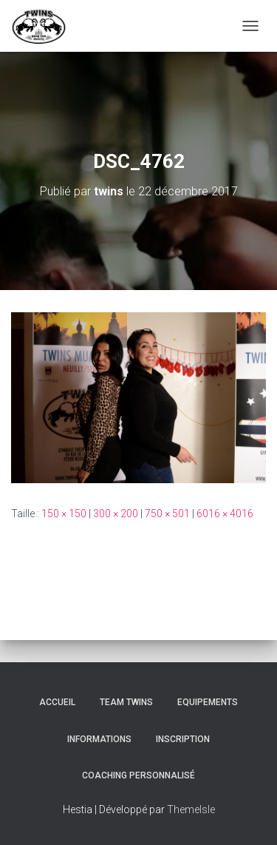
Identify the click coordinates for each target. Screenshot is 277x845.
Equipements (207, 702)
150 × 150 (63, 513)
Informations (99, 739)
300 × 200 (115, 513)
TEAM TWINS (126, 702)
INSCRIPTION (183, 739)
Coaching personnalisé (138, 775)
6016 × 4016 (224, 513)
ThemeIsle (191, 809)
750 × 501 (167, 513)
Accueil (57, 702)
